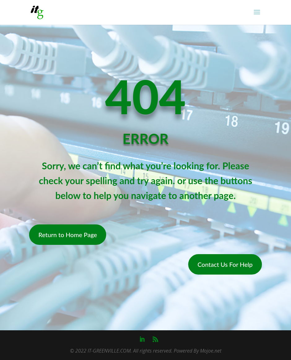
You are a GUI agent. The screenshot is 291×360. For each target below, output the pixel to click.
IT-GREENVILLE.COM (109, 350)
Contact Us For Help (225, 264)
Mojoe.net (210, 350)
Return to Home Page (67, 234)
